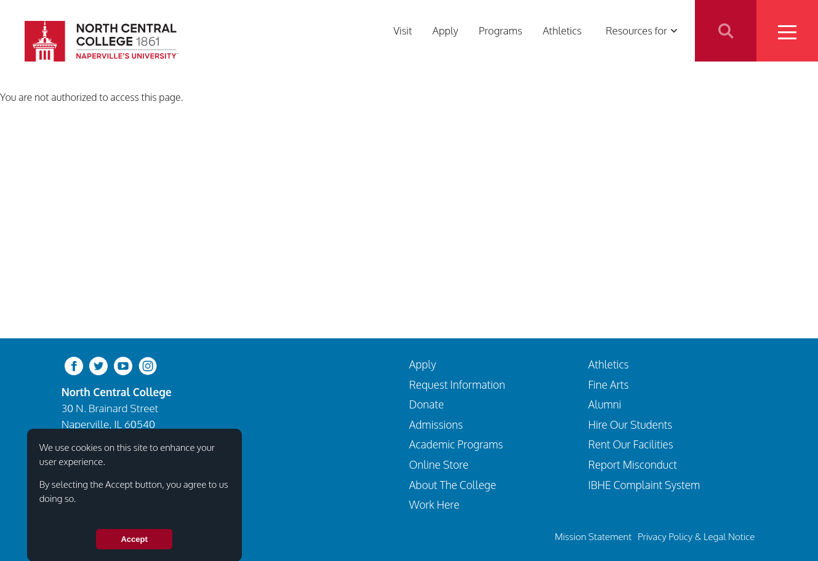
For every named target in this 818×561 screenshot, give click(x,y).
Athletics (562, 30)
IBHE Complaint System (644, 484)
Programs (501, 30)
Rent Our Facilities (630, 444)
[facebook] (74, 365)
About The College (452, 484)
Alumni (604, 404)
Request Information (457, 384)
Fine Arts (608, 384)
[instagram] (147, 365)
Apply (446, 30)
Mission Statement (593, 536)
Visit (402, 30)
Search (725, 31)
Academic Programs (456, 444)
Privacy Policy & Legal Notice (696, 536)
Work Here (434, 504)
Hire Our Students (630, 424)
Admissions (436, 424)
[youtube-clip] (123, 365)
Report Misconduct (632, 464)
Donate (426, 404)
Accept (134, 546)
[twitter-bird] (98, 365)
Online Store (439, 464)
